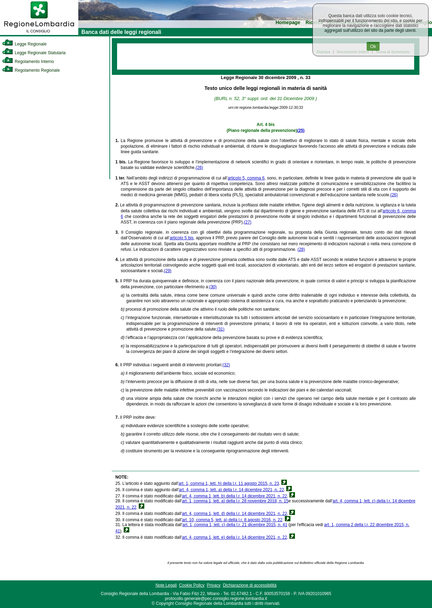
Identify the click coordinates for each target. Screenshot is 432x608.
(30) (212, 286)
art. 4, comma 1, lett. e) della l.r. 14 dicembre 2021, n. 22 (234, 537)
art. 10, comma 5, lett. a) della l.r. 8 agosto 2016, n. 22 (232, 519)
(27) (247, 222)
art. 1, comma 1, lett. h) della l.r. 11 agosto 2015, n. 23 (229, 483)
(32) (226, 364)
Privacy (214, 585)
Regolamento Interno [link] (28, 61)
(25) (300, 130)
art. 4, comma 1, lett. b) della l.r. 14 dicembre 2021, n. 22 (234, 496)
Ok (373, 46)
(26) (199, 167)
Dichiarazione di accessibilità (249, 585)
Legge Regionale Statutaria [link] (34, 52)
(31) (220, 329)
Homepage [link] (287, 22)
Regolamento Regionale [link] (31, 70)
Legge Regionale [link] (24, 44)
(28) (301, 249)
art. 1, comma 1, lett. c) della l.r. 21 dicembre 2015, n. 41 (234, 524)
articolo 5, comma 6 (246, 178)
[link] (39, 33)
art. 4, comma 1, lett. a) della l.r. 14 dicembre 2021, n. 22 (231, 489)
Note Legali (166, 585)
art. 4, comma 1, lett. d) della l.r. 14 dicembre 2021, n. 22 (234, 513)
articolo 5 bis (181, 237)
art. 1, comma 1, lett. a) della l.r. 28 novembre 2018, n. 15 (235, 501)
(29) (167, 270)
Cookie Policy (191, 585)
